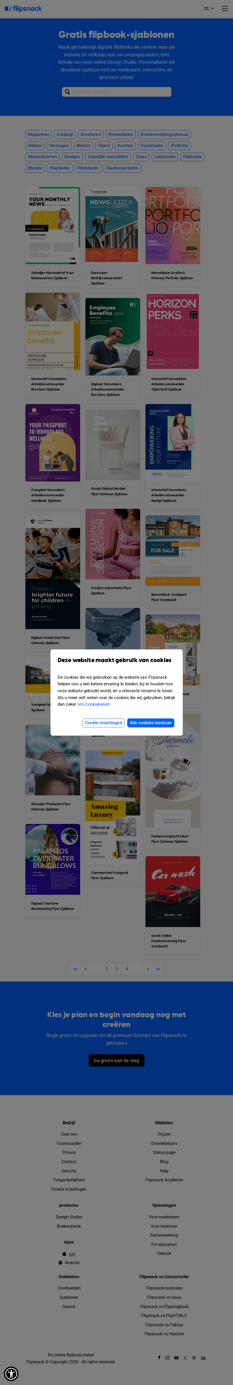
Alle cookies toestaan (151, 722)
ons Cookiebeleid (93, 704)
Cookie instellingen (103, 722)
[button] (11, 1374)
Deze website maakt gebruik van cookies (117, 664)
